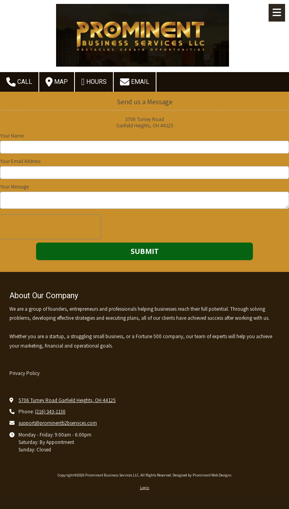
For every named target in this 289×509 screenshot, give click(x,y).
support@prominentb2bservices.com (57, 423)
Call (19, 82)
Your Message (14, 187)
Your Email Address (20, 161)
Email (134, 82)
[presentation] (50, 227)
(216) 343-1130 (50, 411)
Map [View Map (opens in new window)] (56, 82)
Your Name (12, 136)
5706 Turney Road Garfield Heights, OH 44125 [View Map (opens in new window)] (67, 400)
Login (144, 487)
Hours (94, 82)
